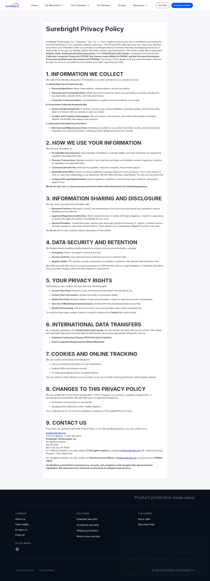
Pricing (121, 5)
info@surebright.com (56, 433)
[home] (12, 5)
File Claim (162, 5)
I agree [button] (129, 568)
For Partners (103, 5)
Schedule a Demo (182, 5)
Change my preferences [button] (150, 568)
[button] (54, 5)
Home (34, 5)
